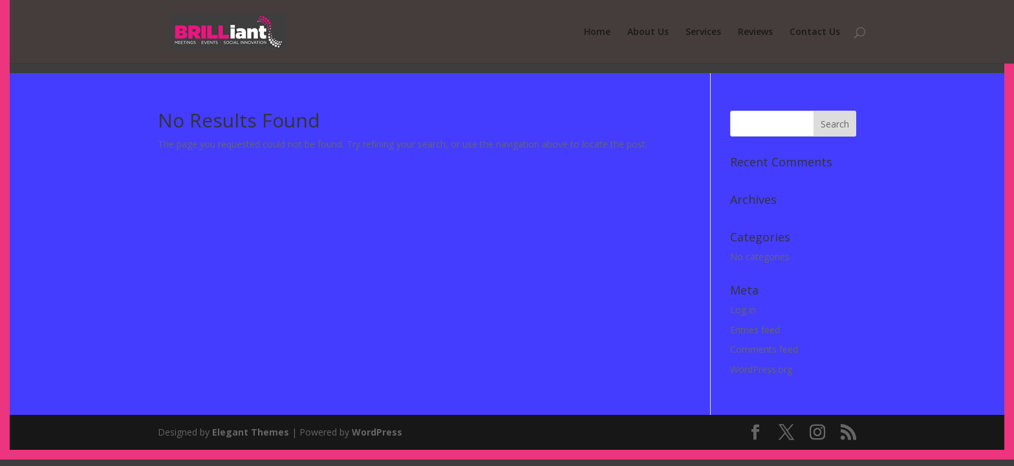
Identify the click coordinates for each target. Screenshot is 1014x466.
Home (597, 32)
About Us (648, 32)
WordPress (377, 432)
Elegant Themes (250, 432)
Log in (743, 310)
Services (703, 32)
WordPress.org (761, 369)
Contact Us (815, 32)
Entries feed (755, 330)
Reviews (755, 32)
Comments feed (764, 349)
